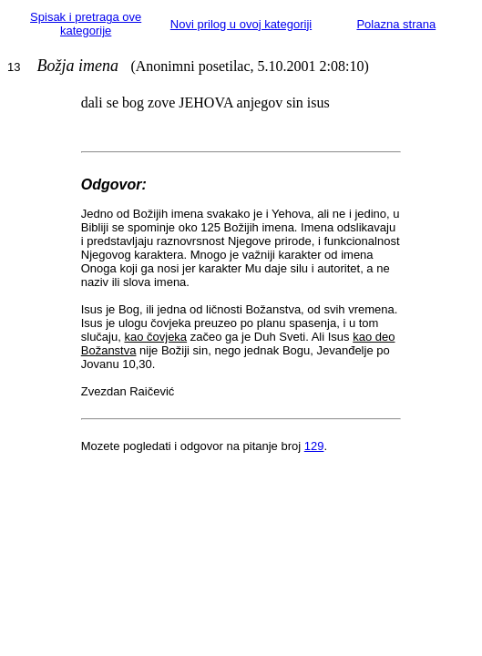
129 (314, 446)
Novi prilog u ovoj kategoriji (241, 24)
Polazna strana (396, 24)
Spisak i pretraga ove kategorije (85, 23)
